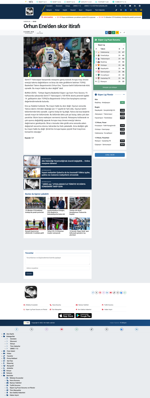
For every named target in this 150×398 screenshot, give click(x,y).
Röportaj (8, 363)
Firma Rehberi (10, 358)
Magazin (89, 10)
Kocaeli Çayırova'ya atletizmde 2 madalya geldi (34, 232)
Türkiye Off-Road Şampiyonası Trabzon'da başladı (77, 212)
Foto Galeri (9, 351)
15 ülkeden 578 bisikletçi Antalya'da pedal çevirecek (34, 211)
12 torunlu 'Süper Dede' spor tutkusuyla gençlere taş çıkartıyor (79, 233)
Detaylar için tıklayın (110, 87)
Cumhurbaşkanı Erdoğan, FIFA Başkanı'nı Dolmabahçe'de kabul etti (56, 212)
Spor (80, 10)
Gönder (29, 274)
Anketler (8, 368)
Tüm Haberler (100, 10)
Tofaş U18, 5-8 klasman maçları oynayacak (55, 232)
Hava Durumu (55, 305)
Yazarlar (8, 356)
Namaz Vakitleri (82, 305)
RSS (26, 323)
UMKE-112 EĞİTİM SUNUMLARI (95, 6)
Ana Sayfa (8, 334)
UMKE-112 (77, 6)
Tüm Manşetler (56, 309)
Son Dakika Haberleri (83, 309)
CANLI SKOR (109, 155)
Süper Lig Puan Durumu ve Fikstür (35, 309)
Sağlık (65, 10)
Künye (57, 10)
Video (7, 353)
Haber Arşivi (107, 309)
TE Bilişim (123, 323)
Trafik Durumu (107, 305)
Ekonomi (59, 6)
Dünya (68, 6)
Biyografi (8, 366)
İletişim (49, 10)
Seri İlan (8, 361)
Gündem (49, 6)
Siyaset (73, 10)
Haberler (27, 21)
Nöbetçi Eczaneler (31, 305)
